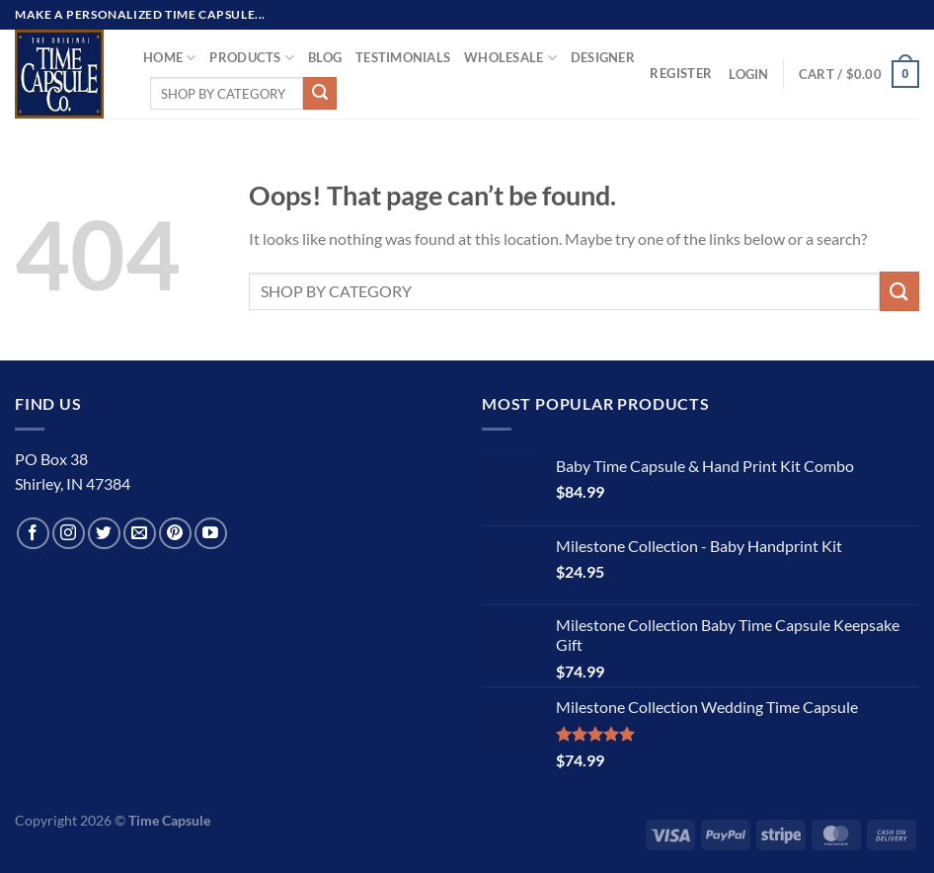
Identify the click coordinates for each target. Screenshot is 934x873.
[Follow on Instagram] (68, 533)
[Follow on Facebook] (33, 533)
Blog (325, 57)
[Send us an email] (139, 533)
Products (251, 57)
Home (169, 57)
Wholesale (510, 57)
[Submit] (320, 94)
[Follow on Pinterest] (175, 533)
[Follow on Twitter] (104, 533)
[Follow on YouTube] (211, 533)
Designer (603, 57)
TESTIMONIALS (402, 57)
